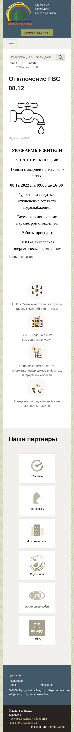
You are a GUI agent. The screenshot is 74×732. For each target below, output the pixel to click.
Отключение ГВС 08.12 (27, 67)
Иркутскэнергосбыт (37, 597)
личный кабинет (37, 32)
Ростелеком (37, 501)
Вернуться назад (21, 256)
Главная (13, 62)
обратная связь (45, 13)
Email (13, 684)
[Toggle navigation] (11, 43)
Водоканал (37, 565)
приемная (42, 9)
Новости (31, 62)
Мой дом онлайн (37, 533)
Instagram (47, 684)
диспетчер (42, 5)
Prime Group (57, 726)
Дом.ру (37, 630)
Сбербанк (37, 469)
